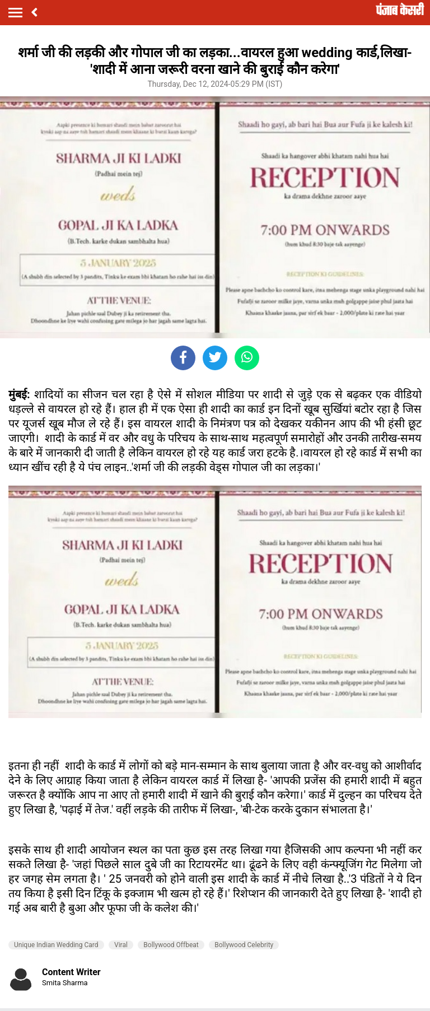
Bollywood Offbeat (170, 945)
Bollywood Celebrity (243, 945)
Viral (121, 945)
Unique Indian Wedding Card (56, 945)
